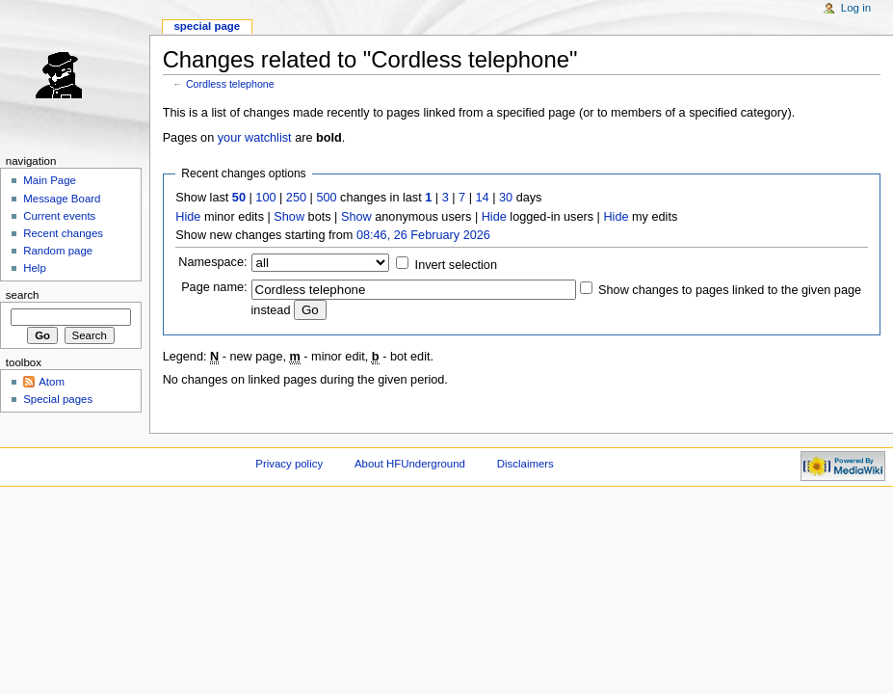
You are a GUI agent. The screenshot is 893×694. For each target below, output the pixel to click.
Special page (206, 26)
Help (34, 268)
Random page (57, 250)
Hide (187, 217)
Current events (59, 216)
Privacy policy (289, 463)
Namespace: (212, 262)
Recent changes (63, 233)
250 (296, 197)
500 (326, 197)
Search (22, 295)
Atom (52, 381)
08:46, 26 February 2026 (423, 235)
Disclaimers (525, 463)
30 (505, 197)
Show (289, 217)
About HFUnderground (410, 463)
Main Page (49, 180)
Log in (856, 7)
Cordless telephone (230, 84)
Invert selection (456, 265)
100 (265, 197)
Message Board (61, 198)
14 (482, 197)
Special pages (57, 399)
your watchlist (255, 138)
